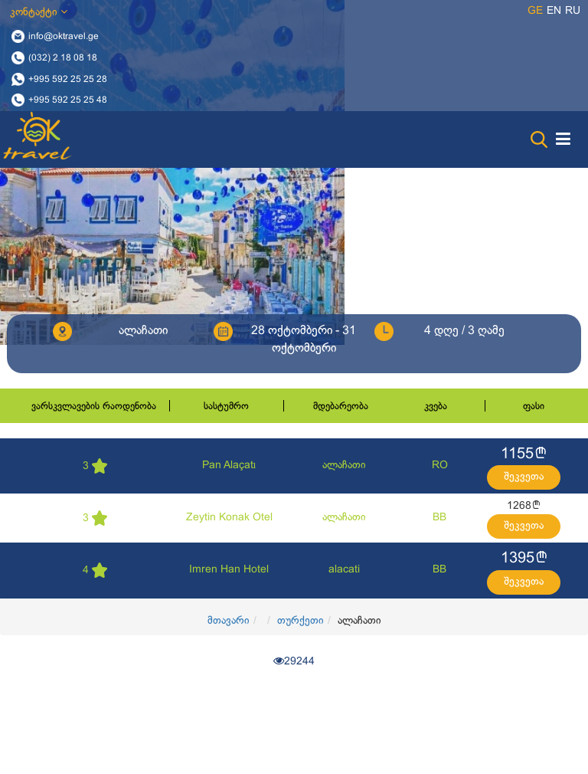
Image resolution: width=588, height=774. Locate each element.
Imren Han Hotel (229, 570)
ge (535, 11)
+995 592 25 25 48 (67, 100)
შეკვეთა (524, 477)
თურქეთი (300, 621)
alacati (344, 570)
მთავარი (228, 621)
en (554, 11)
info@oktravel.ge (63, 36)
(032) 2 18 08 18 (62, 57)
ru (572, 11)
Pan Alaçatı (229, 466)
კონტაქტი (38, 12)
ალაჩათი (344, 466)
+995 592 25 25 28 (67, 79)
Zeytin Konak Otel (229, 518)
